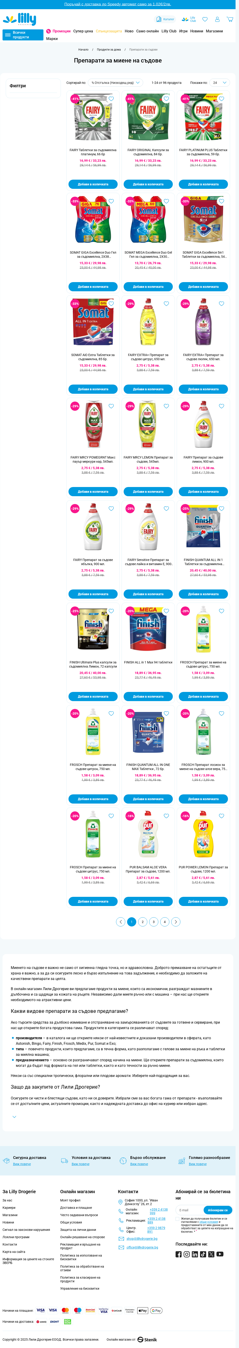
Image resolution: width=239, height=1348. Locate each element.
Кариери (9, 1207)
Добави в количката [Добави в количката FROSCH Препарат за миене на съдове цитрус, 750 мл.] (203, 696)
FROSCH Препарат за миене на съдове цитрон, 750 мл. (93, 767)
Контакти (10, 1244)
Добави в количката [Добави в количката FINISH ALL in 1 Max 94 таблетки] (148, 696)
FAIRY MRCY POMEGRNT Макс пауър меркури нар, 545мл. (93, 459)
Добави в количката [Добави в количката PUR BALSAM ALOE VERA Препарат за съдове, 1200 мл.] (148, 901)
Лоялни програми (16, 1237)
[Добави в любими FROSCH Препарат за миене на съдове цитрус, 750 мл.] (221, 611)
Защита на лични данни (78, 1230)
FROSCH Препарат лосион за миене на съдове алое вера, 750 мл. (203, 767)
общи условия (208, 1221)
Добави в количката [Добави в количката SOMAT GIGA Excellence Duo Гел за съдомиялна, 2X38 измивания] (93, 287)
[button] (33, 88)
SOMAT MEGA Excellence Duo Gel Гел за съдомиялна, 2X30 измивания (148, 255)
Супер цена (83, 31)
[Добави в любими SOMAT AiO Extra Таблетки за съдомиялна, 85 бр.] (111, 303)
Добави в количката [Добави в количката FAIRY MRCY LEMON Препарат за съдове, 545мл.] (148, 491)
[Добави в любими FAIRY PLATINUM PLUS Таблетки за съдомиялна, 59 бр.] (221, 98)
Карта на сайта (14, 1252)
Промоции (62, 31)
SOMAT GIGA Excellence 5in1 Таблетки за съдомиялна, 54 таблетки (203, 255)
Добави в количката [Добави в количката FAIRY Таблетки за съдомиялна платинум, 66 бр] (93, 184)
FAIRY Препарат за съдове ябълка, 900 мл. (93, 562)
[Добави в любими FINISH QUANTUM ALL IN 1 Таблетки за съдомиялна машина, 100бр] (221, 508)
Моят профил (70, 1200)
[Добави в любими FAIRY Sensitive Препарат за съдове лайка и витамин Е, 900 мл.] (166, 508)
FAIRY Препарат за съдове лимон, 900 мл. (203, 459)
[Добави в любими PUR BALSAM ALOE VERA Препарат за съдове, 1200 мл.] (166, 816)
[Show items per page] (219, 83)
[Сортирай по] (115, 83)
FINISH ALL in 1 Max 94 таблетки (148, 662)
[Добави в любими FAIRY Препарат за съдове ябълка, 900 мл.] (111, 508)
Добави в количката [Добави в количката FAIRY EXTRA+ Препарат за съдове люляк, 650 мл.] (203, 389)
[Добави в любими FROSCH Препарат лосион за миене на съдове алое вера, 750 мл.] (221, 713)
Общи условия (71, 1222)
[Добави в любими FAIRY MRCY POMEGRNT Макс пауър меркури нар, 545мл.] (111, 406)
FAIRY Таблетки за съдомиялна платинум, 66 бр (93, 152)
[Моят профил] (217, 19)
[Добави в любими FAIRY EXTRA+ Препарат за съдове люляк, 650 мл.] (221, 303)
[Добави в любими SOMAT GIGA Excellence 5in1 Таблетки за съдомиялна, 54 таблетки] (221, 201)
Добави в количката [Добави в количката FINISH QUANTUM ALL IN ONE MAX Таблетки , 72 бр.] (148, 799)
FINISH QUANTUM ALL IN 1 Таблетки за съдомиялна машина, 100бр (203, 562)
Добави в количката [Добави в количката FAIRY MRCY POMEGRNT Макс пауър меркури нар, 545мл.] (93, 491)
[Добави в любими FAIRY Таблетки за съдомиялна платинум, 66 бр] (111, 98)
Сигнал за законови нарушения (26, 1230)
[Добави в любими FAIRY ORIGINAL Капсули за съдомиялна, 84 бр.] (166, 98)
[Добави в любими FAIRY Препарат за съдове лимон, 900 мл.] (221, 406)
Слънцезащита (109, 31)
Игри (183, 31)
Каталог (165, 19)
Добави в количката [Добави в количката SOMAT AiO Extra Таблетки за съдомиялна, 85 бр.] (93, 389)
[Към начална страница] (83, 49)
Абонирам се (218, 1210)
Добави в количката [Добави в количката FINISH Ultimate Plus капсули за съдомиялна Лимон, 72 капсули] (93, 696)
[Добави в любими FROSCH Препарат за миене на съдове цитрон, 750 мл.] (111, 713)
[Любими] (205, 19)
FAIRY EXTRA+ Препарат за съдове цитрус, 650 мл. (148, 357)
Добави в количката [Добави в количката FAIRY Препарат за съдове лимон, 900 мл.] (203, 491)
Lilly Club (169, 31)
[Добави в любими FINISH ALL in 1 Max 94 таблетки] (166, 611)
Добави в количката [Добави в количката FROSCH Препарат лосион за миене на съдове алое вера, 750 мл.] (203, 799)
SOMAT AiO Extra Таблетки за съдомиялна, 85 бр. (93, 357)
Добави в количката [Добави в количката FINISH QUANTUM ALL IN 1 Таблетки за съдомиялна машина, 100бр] (203, 594)
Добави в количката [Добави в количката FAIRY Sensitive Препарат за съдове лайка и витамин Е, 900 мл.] (148, 594)
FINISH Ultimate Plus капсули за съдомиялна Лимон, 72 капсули (93, 664)
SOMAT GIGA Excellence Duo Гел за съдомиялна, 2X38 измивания (93, 255)
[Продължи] (175, 921)
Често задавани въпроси (79, 1215)
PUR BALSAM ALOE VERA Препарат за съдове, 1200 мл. (148, 869)
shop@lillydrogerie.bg (142, 1238)
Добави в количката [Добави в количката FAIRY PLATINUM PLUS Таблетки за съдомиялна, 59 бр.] (203, 184)
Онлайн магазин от (132, 1339)
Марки (52, 39)
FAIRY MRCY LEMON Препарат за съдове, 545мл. (148, 459)
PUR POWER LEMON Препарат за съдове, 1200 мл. (203, 869)
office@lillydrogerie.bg (142, 1247)
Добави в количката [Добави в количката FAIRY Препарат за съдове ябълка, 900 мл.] (93, 594)
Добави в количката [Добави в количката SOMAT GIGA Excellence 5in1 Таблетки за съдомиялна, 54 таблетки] (203, 287)
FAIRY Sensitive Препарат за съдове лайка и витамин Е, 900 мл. (148, 562)
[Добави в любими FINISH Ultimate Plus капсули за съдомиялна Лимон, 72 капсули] (111, 611)
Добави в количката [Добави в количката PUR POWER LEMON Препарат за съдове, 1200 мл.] (203, 901)
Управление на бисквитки (79, 1288)
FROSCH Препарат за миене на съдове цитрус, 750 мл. (203, 664)
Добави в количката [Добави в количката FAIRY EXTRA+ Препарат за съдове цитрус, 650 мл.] (148, 389)
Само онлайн (147, 31)
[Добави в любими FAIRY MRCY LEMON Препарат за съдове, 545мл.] (166, 406)
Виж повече (22, 1164)
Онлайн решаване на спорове (82, 1237)
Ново (129, 31)
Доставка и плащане (76, 1207)
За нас (7, 1200)
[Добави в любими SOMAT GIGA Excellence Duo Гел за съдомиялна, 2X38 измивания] (111, 201)
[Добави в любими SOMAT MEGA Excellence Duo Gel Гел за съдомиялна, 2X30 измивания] (166, 201)
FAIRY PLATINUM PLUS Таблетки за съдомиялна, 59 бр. (203, 152)
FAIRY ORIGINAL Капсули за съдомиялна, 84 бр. (148, 152)
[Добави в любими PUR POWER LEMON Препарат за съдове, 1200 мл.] (221, 816)
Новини (196, 31)
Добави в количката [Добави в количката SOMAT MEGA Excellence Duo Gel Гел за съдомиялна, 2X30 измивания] (148, 287)
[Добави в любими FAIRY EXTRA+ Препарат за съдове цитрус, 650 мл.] (166, 303)
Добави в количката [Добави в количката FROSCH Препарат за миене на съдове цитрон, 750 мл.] (93, 799)
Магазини (214, 31)
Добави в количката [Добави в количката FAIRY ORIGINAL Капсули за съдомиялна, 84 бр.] (148, 184)
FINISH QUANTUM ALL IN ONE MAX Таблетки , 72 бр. (148, 767)
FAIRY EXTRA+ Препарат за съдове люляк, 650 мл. (203, 357)
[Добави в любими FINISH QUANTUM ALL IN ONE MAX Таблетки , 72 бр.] (166, 713)
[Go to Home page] (20, 19)
